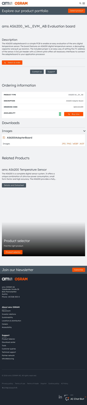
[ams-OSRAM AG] (14, 3)
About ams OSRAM (11, 307)
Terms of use (20, 383)
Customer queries (9, 349)
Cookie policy (53, 383)
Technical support (9, 352)
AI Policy (64, 383)
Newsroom (6, 311)
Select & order (12, 62)
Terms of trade (33, 383)
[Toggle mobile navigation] (83, 3)
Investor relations (9, 314)
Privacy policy (7, 383)
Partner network (8, 355)
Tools (4, 345)
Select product (76, 10)
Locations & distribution (11, 321)
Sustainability (7, 317)
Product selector (13, 252)
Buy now (73, 114)
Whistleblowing (8, 359)
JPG (64, 144)
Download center (8, 342)
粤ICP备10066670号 (9, 388)
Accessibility (7, 327)
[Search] (80, 3)
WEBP (75, 144)
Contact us (37, 71)
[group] (29, 175)
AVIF (82, 144)
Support (51, 71)
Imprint (43, 383)
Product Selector (8, 339)
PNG (69, 144)
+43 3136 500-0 (14, 297)
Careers (5, 324)
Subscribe (78, 270)
